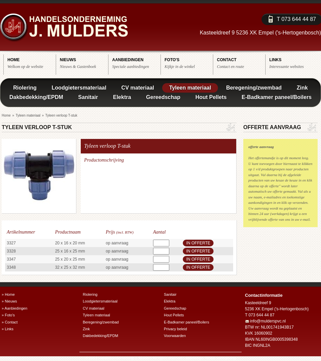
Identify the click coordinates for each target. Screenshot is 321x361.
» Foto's (8, 315)
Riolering (24, 88)
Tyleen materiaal (190, 88)
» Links (8, 329)
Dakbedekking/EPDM (36, 97)
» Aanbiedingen (14, 308)
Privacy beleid (175, 329)
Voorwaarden (175, 336)
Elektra (122, 97)
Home (6, 115)
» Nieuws (9, 301)
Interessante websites (293, 63)
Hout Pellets (210, 97)
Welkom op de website (31, 63)
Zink (302, 88)
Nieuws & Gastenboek (84, 63)
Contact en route (241, 63)
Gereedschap (163, 97)
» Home (8, 294)
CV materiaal (137, 88)
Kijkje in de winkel (189, 63)
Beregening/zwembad (253, 88)
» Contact (10, 322)
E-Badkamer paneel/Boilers (277, 97)
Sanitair (88, 97)
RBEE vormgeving (220, 358)
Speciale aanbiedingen (136, 63)
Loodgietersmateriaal (79, 88)
